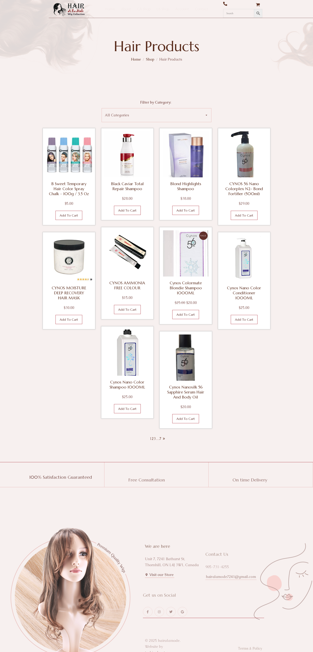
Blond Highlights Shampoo (185, 186)
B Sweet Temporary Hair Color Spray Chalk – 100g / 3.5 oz (69, 188)
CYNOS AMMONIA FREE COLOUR (127, 286)
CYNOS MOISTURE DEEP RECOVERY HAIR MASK (69, 293)
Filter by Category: (155, 102)
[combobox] (156, 115)
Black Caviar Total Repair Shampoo (127, 186)
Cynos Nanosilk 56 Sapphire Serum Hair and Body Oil (185, 392)
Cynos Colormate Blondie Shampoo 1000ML (186, 288)
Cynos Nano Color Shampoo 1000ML (127, 385)
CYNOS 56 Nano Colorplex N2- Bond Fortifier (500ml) (244, 188)
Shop (150, 59)
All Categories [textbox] (117, 115)
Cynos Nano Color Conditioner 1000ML (244, 293)
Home (136, 59)
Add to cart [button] (69, 215)
